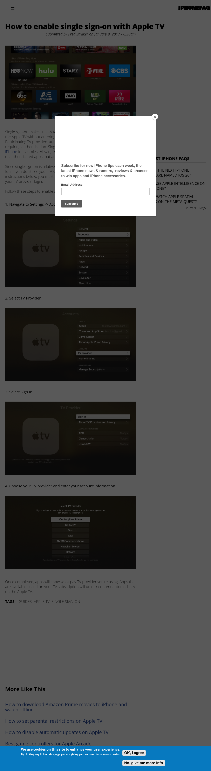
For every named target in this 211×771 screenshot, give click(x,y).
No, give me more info (143, 763)
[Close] (155, 117)
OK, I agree (134, 753)
